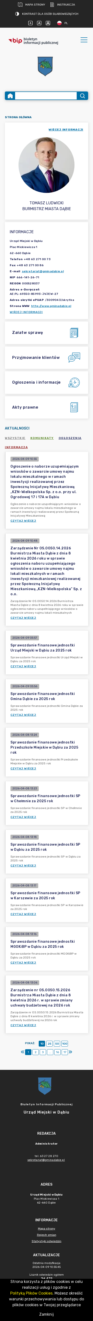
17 (65, 1052)
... (50, 1052)
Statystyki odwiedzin (46, 1241)
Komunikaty (42, 438)
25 (49, 1043)
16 (57, 1052)
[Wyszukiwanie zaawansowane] (46, 95)
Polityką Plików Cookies (31, 1293)
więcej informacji (66, 129)
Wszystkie (15, 438)
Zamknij (46, 1314)
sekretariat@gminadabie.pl (43, 271)
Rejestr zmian (46, 1235)
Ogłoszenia (70, 438)
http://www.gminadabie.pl (51, 306)
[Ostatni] (70, 1052)
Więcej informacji (26, 312)
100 (64, 1043)
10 (42, 1043)
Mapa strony (31, 4)
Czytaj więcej (23, 520)
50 (57, 1043)
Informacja (16, 447)
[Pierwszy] (23, 1052)
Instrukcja (62, 4)
